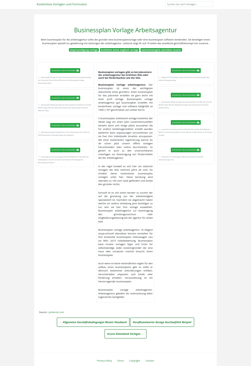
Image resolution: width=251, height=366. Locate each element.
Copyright (134, 360)
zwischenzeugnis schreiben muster (161, 49)
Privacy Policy (104, 360)
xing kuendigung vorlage (84, 49)
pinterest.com (56, 312)
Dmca (120, 360)
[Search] (189, 4)
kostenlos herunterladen (65, 70)
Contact (150, 360)
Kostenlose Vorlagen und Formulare (62, 4)
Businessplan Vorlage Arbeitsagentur (125, 30)
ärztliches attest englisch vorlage (119, 49)
